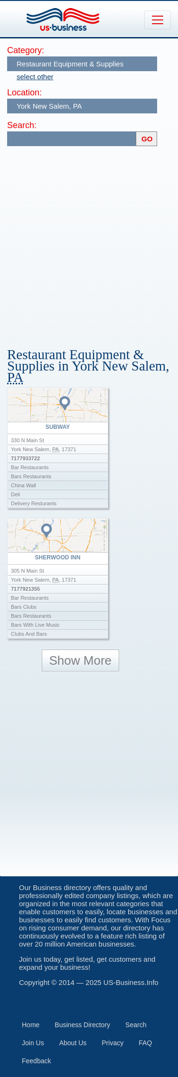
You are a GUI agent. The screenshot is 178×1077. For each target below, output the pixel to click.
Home (30, 1025)
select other (35, 77)
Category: (25, 50)
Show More (80, 660)
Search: (22, 125)
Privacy (112, 1043)
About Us (73, 1043)
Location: (24, 92)
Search (135, 1025)
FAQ (145, 1043)
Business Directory (82, 1025)
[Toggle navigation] (157, 19)
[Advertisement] (89, 242)
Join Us (33, 1043)
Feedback (36, 1061)
